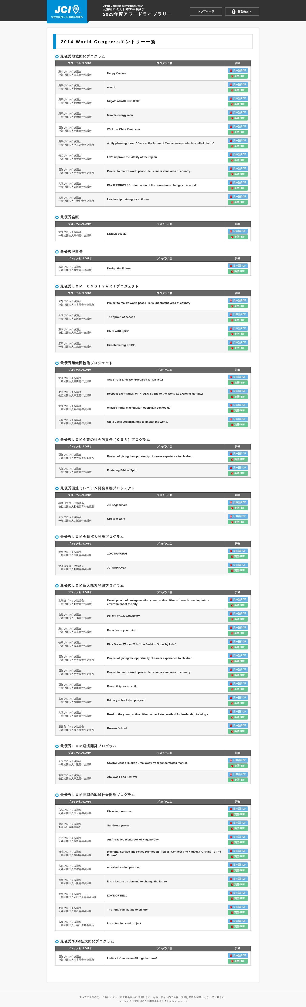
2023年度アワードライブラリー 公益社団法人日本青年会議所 (67, 12)
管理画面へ (244, 11)
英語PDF (239, 76)
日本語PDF (239, 70)
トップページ (206, 11)
